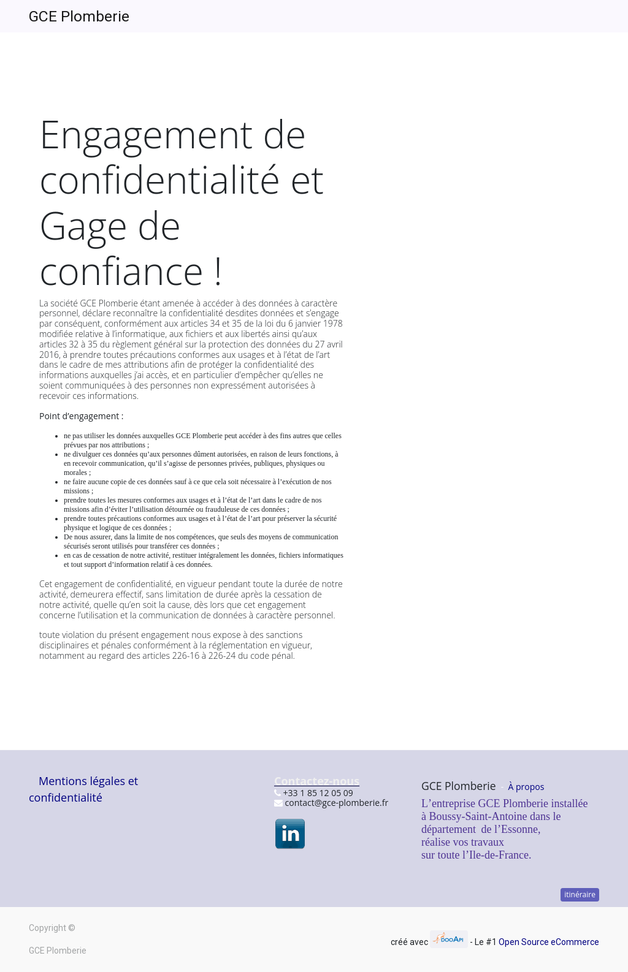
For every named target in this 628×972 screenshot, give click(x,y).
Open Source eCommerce (549, 942)
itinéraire (579, 894)
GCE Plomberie (79, 16)
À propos (526, 786)
